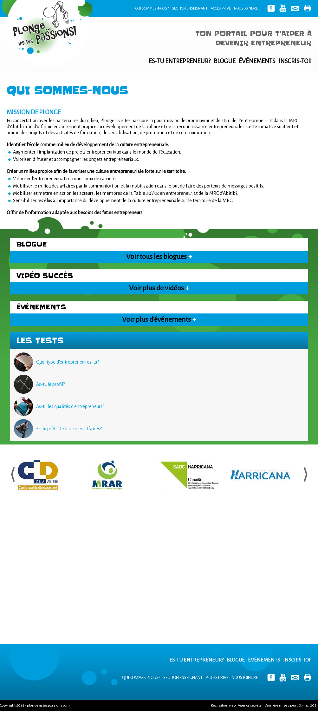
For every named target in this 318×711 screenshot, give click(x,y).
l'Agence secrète (249, 705)
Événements (257, 61)
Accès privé (221, 8)
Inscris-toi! (295, 61)
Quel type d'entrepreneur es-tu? (67, 362)
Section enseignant (190, 8)
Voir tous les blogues (159, 256)
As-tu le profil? (50, 384)
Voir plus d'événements (159, 319)
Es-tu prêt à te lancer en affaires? (69, 428)
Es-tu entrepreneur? (180, 61)
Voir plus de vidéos (159, 288)
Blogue (225, 61)
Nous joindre (246, 8)
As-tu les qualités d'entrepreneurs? (70, 406)
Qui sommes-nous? (152, 8)
